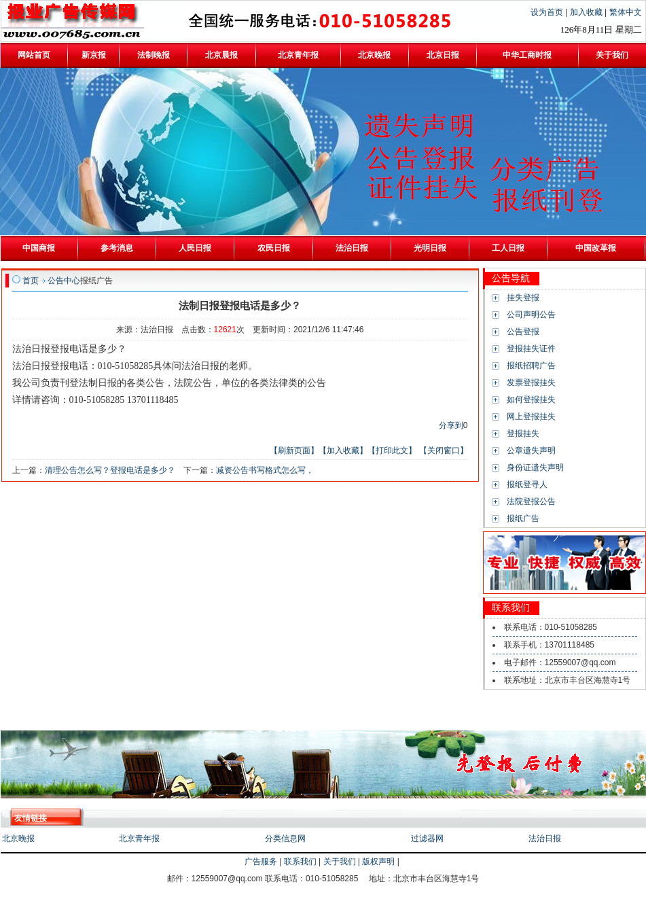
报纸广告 (523, 518)
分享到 (451, 425)
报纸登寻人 (527, 484)
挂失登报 (523, 297)
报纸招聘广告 (531, 365)
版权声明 (378, 861)
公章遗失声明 (531, 450)
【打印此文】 (391, 450)
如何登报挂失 (531, 399)
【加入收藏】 (343, 450)
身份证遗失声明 (535, 467)
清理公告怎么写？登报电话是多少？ (110, 470)
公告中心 (64, 280)
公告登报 (523, 331)
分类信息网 (285, 838)
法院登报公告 (531, 501)
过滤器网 (427, 838)
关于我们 (339, 861)
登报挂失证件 (531, 348)
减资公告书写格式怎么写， (265, 470)
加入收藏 (587, 12)
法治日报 (544, 838)
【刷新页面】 (294, 450)
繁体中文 (625, 12)
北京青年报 (139, 838)
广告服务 (261, 861)
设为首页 (548, 12)
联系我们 (300, 861)
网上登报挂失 (531, 416)
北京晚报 (18, 838)
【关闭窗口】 (443, 450)
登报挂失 (523, 433)
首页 (30, 280)
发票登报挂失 (531, 382)
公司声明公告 (531, 314)
